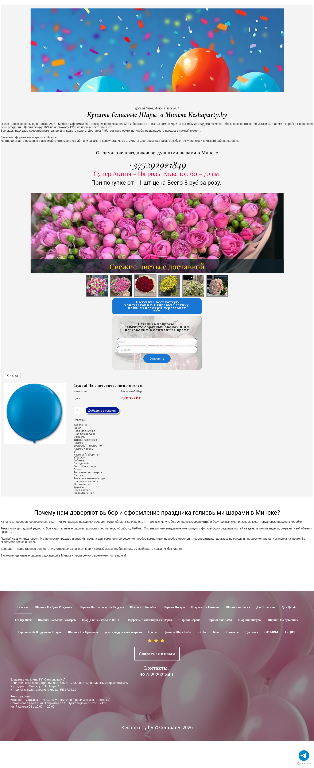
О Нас (202, 632)
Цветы (152, 632)
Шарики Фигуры (249, 620)
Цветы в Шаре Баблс (177, 632)
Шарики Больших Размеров (57, 620)
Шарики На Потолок (205, 607)
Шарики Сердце (189, 620)
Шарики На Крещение (83, 632)
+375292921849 (157, 164)
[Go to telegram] (304, 755)
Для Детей (289, 607)
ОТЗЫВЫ (271, 632)
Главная (22, 607)
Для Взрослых (265, 607)
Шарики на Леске (238, 607)
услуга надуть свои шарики (123, 632)
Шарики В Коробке (143, 607)
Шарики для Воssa (219, 620)
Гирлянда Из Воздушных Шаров (40, 632)
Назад (12, 375)
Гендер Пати (23, 620)
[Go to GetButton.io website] (304, 763)
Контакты (232, 632)
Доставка (251, 632)
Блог (216, 632)
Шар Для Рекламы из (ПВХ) (101, 620)
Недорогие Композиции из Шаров (149, 620)
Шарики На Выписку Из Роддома (101, 607)
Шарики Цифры (174, 607)
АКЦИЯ (289, 632)
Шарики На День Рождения (53, 607)
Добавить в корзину (102, 410)
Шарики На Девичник (283, 620)
